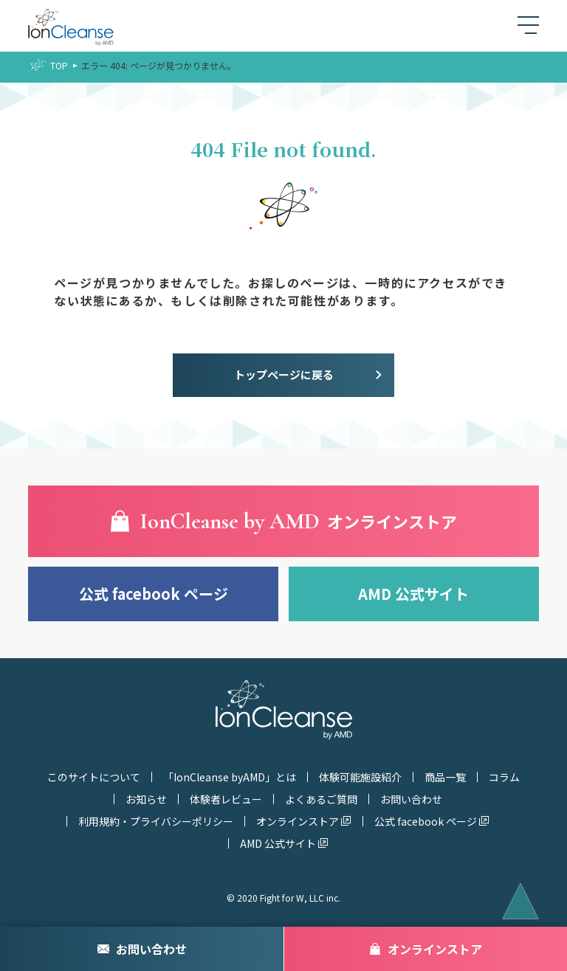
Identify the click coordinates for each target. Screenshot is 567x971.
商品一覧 (445, 777)
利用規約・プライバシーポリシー (155, 821)
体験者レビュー (226, 799)
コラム (504, 777)
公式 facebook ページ (153, 593)
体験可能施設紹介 (360, 777)
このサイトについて (93, 777)
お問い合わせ (411, 799)
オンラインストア (297, 821)
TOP (59, 65)
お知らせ (146, 799)
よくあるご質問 (321, 799)
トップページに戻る (284, 374)
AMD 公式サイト (413, 593)
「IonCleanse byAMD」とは (229, 777)
